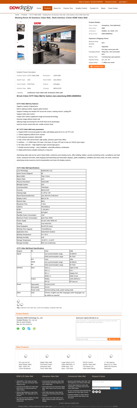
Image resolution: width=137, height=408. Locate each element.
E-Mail (61, 403)
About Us (57, 8)
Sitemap (67, 403)
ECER (115, 406)
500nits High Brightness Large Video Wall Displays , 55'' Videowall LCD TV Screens (27, 394)
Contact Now (98, 66)
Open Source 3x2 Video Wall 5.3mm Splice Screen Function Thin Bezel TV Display (53, 399)
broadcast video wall (56, 308)
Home (39, 8)
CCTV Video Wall (35, 15)
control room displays (43, 308)
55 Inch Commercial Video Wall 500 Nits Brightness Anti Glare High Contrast (79, 391)
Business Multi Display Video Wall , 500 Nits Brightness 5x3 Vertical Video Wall (79, 382)
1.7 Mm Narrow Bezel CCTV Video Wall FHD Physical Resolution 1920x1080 (110, 366)
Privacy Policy (23, 406)
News (103, 8)
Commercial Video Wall (77, 376)
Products (47, 8)
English (124, 2)
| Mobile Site (74, 403)
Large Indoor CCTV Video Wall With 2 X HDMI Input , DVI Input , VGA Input (68, 365)
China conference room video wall (40, 406)
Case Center (113, 8)
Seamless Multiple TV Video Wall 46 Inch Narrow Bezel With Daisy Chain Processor (78, 396)
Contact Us (94, 8)
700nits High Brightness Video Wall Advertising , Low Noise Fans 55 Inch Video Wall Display (78, 386)
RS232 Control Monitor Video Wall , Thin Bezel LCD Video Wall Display (89, 365)
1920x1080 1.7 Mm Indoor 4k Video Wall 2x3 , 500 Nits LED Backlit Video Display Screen (27, 382)
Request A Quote (111, 2)
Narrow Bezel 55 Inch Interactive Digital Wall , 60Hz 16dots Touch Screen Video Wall (53, 388)
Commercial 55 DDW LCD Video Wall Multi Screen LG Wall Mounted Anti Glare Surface (27, 388)
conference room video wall (28, 308)
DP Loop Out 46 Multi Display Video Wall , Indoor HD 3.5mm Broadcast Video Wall (25, 366)
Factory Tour (68, 8)
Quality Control (81, 8)
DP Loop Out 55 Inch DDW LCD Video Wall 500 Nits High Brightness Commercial (28, 399)
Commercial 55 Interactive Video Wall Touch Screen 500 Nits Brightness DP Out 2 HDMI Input (53, 382)
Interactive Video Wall (50, 376)
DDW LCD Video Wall (24, 376)
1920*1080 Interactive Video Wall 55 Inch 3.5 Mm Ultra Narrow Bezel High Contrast (52, 394)
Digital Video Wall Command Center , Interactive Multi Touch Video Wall (46, 365)
